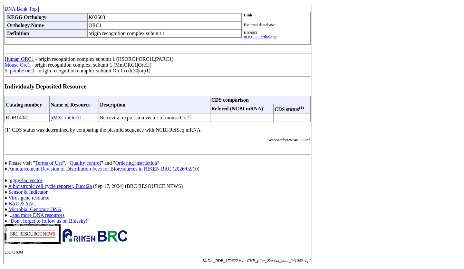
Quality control (85, 163)
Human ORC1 (19, 59)
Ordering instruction (136, 163)
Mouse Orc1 (17, 65)
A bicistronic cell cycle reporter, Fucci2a (50, 186)
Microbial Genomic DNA (34, 209)
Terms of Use (49, 163)
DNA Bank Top (21, 9)
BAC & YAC (22, 203)
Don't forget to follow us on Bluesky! (49, 221)
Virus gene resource (28, 197)
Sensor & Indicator (28, 192)
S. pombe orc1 (19, 70)
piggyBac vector (25, 180)
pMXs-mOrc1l (66, 117)
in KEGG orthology (260, 37)
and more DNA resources (38, 215)
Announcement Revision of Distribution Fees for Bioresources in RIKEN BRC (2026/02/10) (103, 169)
